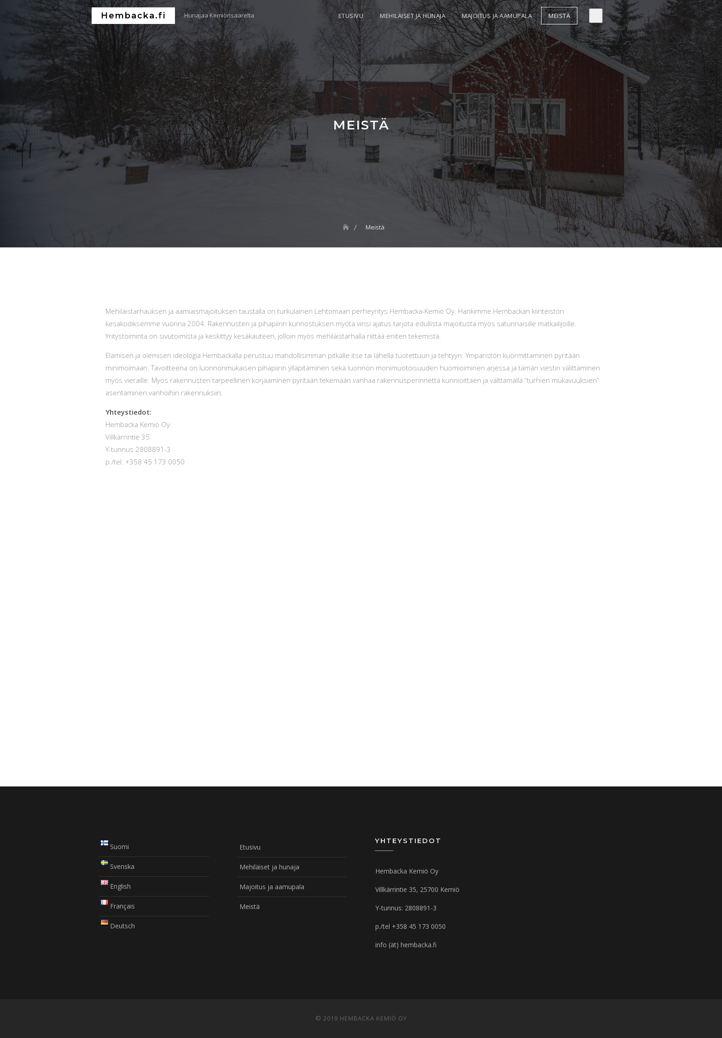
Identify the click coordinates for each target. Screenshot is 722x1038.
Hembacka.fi (133, 16)
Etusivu (351, 16)
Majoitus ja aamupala (497, 16)
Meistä (559, 16)
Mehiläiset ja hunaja (412, 16)
